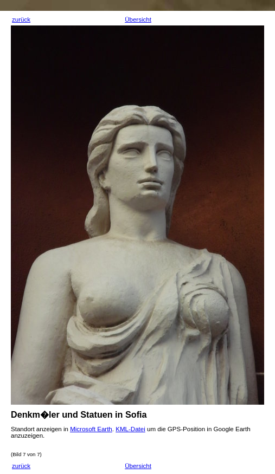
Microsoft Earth (91, 429)
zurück (21, 19)
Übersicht (138, 19)
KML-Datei (130, 429)
